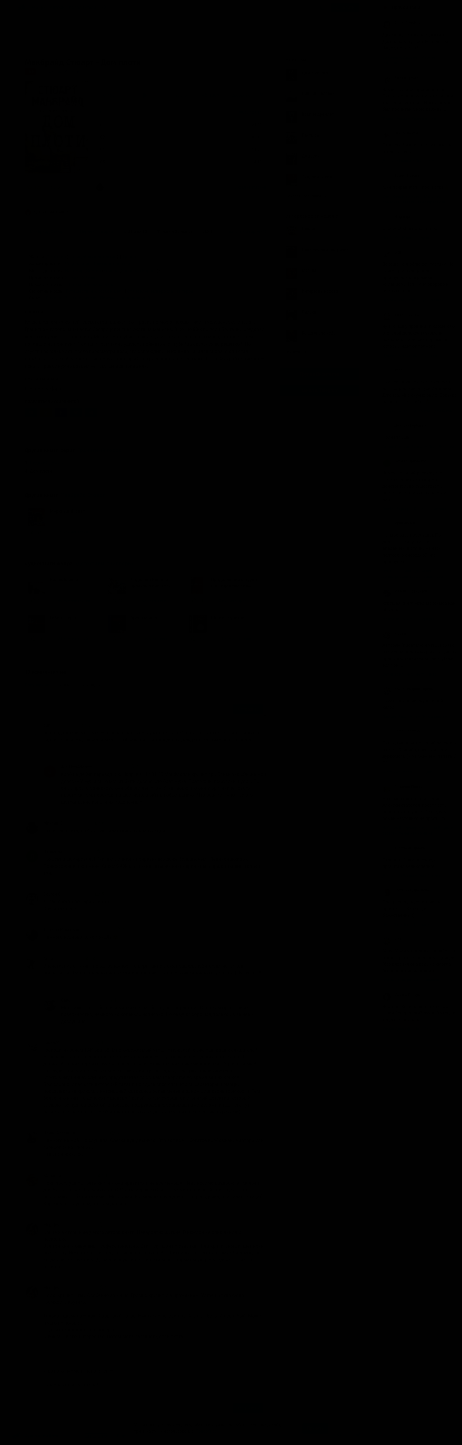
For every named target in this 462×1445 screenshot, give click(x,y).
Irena (392, 370)
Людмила (52, 851)
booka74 (51, 1042)
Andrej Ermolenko (402, 23)
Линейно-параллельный (125, 298)
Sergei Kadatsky (401, 731)
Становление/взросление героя (160, 291)
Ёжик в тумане (400, 77)
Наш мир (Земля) (83, 270)
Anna (48, 958)
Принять (315, 1428)
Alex (391, 939)
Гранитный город (99, 450)
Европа (110, 270)
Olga (392, 252)
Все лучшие (298, 352)
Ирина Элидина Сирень (407, 689)
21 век (72, 277)
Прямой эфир (406, 7)
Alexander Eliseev (402, 786)
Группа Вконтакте (319, 374)
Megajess (52, 1224)
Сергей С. (52, 894)
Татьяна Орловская (404, 461)
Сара (65, 1000)
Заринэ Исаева (400, 175)
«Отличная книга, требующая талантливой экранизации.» (149, 187)
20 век (88, 277)
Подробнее (206, 1431)
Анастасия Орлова (403, 848)
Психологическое (112, 263)
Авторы (58, 7)
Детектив (56, 256)
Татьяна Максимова (62, 929)
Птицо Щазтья (400, 133)
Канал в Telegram (319, 390)
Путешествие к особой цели (95, 291)
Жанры (39, 7)
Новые (63, 685)
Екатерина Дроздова (405, 890)
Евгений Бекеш (400, 314)
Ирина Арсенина (59, 1133)
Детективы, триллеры (49, 212)
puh (46, 725)
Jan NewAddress (76, 766)
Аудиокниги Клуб (34, 1436)
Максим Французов (404, 591)
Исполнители (82, 7)
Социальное (77, 263)
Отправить (248, 709)
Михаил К (52, 823)
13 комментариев (249, 187)
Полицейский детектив (92, 256)
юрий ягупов (398, 523)
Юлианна (52, 1175)
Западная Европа (139, 270)
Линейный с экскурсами (71, 298)
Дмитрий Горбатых (404, 425)
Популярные (37, 685)
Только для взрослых (90, 284)
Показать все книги (306, 196)
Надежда (396, 216)
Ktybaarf (395, 633)
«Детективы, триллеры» (104, 563)
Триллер (131, 256)
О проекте (126, 1436)
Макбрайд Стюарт (82, 495)
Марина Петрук (401, 994)
